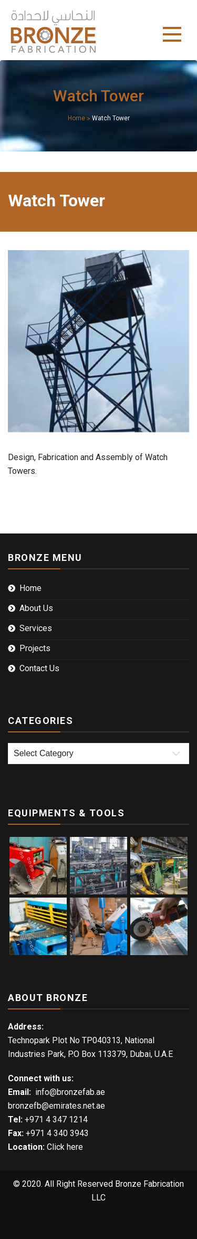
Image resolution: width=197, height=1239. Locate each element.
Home (30, 588)
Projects (34, 648)
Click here (65, 1147)
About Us (36, 608)
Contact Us (39, 668)
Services (35, 628)
